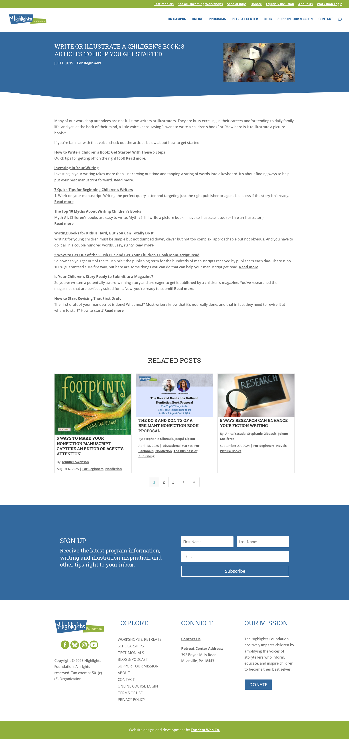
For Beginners (89, 63)
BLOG (268, 19)
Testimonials (164, 4)
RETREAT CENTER (245, 19)
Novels (281, 445)
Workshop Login (329, 4)
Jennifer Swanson (75, 462)
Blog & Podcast (133, 660)
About (124, 673)
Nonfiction (113, 469)
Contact (126, 680)
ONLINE (197, 19)
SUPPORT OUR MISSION (295, 19)
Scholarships (236, 4)
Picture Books (230, 451)
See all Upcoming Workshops (200, 4)
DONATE (258, 685)
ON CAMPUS (177, 19)
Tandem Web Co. (205, 729)
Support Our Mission (138, 667)
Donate (256, 4)
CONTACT (326, 19)
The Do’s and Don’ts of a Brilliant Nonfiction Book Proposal (168, 425)
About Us (305, 4)
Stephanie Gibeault (158, 439)
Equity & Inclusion (280, 4)
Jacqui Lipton (185, 439)
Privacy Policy (131, 700)
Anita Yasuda (235, 433)
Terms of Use (130, 693)
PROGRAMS (217, 19)
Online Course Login (138, 687)
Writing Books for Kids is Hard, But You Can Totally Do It (104, 233)
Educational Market (177, 445)
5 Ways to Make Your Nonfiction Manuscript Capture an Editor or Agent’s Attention (90, 445)
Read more (135, 158)
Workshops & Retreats (140, 640)
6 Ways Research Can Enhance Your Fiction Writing (254, 423)
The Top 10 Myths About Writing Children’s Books (97, 211)
